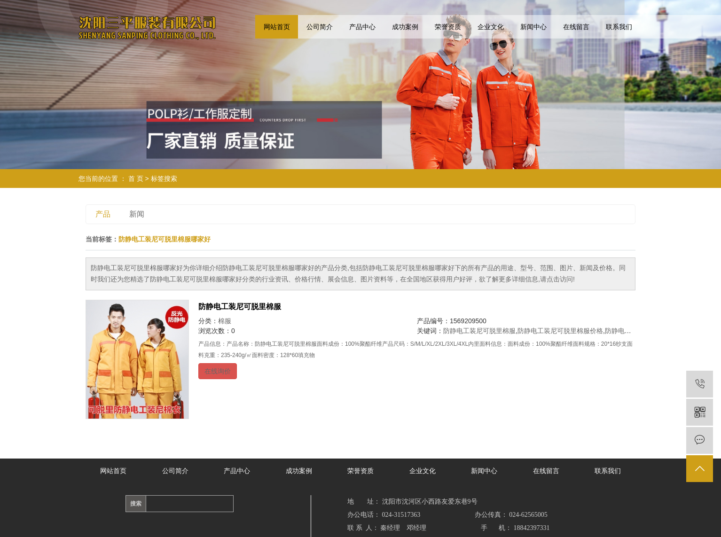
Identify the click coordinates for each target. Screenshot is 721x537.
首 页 (135, 178)
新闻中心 (533, 27)
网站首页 (277, 27)
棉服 (224, 321)
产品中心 (362, 27)
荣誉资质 (448, 27)
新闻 (136, 214)
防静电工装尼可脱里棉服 (239, 307)
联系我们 (619, 27)
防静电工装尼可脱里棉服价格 (560, 331)
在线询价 (217, 371)
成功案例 (405, 27)
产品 (102, 214)
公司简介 (319, 27)
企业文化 (491, 27)
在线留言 (576, 27)
